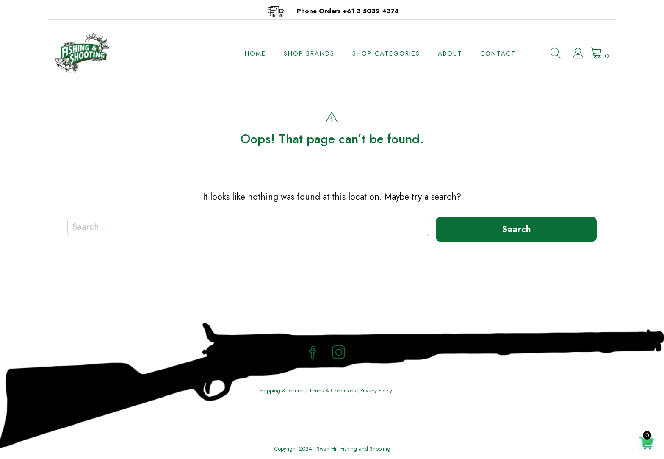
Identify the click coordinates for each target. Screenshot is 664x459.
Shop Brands (309, 53)
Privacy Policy (376, 391)
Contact (498, 53)
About (450, 53)
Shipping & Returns (282, 391)
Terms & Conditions (332, 391)
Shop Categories (386, 53)
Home (255, 53)
